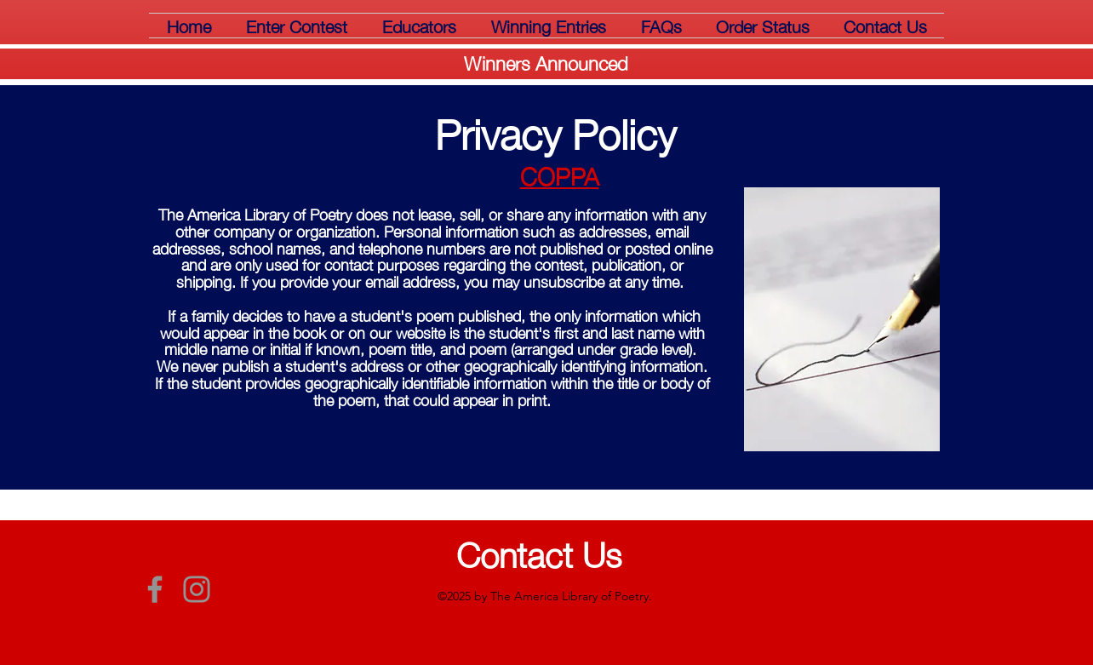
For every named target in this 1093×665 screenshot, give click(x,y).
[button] (296, 25)
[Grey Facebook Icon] (155, 589)
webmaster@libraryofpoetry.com (860, 600)
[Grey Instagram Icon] (197, 589)
